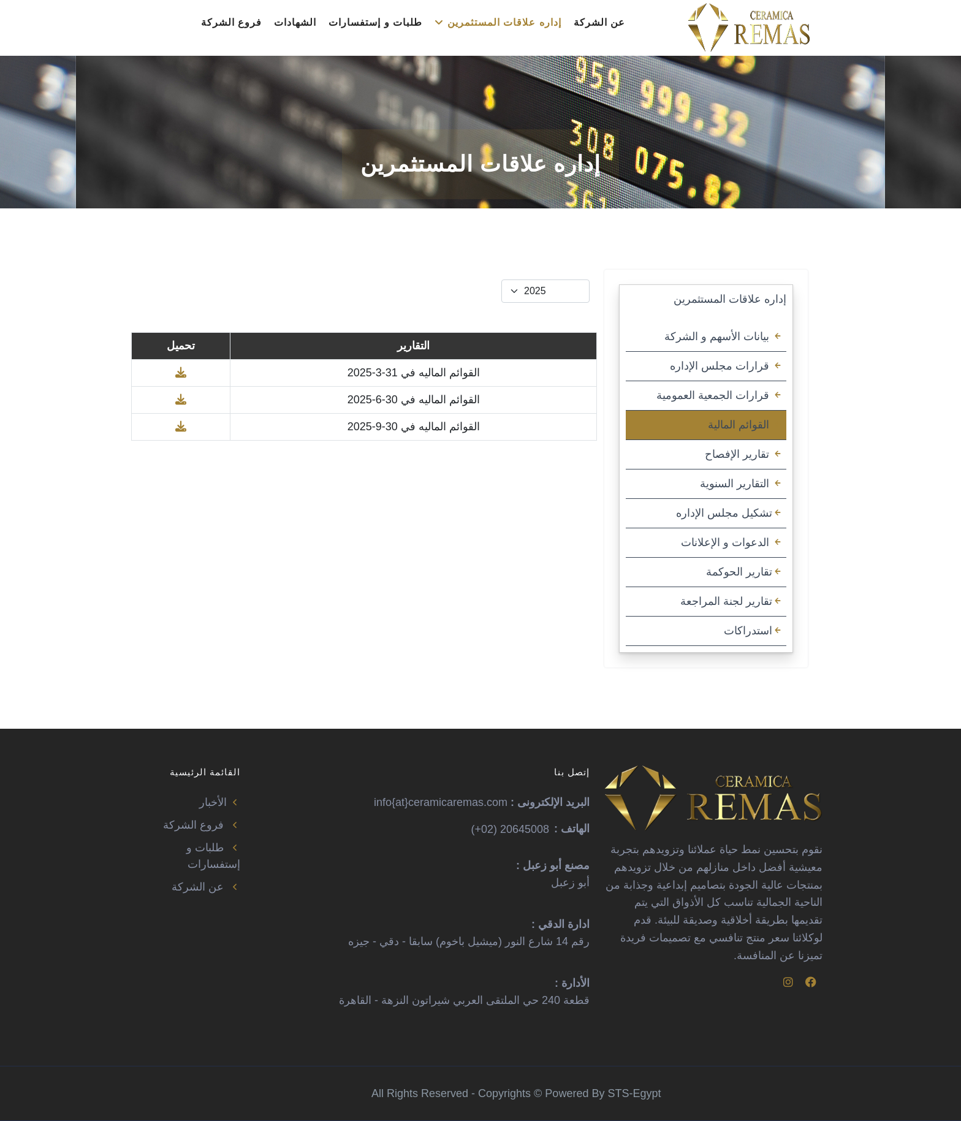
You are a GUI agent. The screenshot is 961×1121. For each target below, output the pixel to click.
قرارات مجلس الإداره (726, 366)
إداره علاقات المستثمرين (498, 22)
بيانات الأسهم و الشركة (723, 336)
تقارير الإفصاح (744, 454)
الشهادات (295, 22)
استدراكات (753, 631)
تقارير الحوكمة (744, 572)
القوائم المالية (745, 425)
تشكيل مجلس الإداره (729, 513)
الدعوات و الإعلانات (732, 542)
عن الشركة (599, 22)
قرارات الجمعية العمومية (719, 395)
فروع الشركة (231, 22)
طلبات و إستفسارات (375, 22)
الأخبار (219, 802)
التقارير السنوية (741, 483)
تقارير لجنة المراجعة (731, 601)
